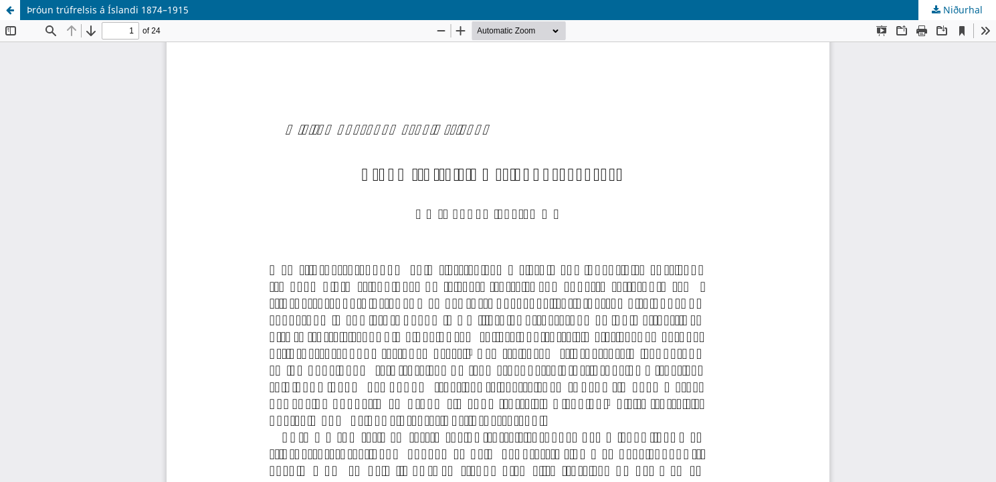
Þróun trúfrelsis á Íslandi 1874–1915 (108, 9)
